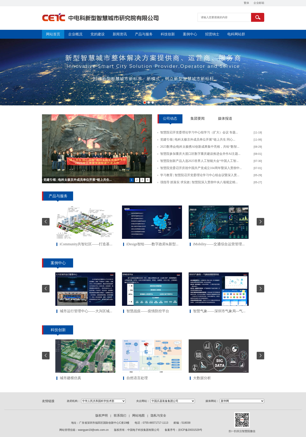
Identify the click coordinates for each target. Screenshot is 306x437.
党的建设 (97, 34)
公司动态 (170, 118)
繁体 (246, 2)
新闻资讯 (120, 34)
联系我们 (120, 415)
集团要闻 (197, 118)
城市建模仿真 (70, 378)
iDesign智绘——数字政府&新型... (152, 244)
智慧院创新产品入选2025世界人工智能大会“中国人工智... (199, 161)
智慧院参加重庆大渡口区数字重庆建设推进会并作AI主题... (200, 153)
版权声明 (101, 415)
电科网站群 (236, 34)
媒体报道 (225, 118)
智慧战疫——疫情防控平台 (147, 311)
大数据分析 (202, 378)
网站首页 (53, 34)
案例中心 (190, 34)
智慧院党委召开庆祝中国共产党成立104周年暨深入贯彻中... (201, 168)
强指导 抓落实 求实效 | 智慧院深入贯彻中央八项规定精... (199, 182)
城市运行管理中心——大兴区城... (86, 311)
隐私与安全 (158, 415)
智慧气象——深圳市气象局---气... (219, 311)
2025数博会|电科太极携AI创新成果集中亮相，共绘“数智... (199, 146)
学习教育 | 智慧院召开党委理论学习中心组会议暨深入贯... (199, 175)
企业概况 (75, 34)
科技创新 (168, 34)
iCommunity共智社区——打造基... (86, 244)
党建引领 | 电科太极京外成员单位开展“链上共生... (77, 179)
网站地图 (138, 415)
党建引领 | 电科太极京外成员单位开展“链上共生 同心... (197, 139)
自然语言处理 (137, 378)
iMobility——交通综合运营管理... (219, 244)
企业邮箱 (259, 2)
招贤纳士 (212, 34)
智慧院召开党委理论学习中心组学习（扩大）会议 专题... (199, 132)
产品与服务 (144, 34)
